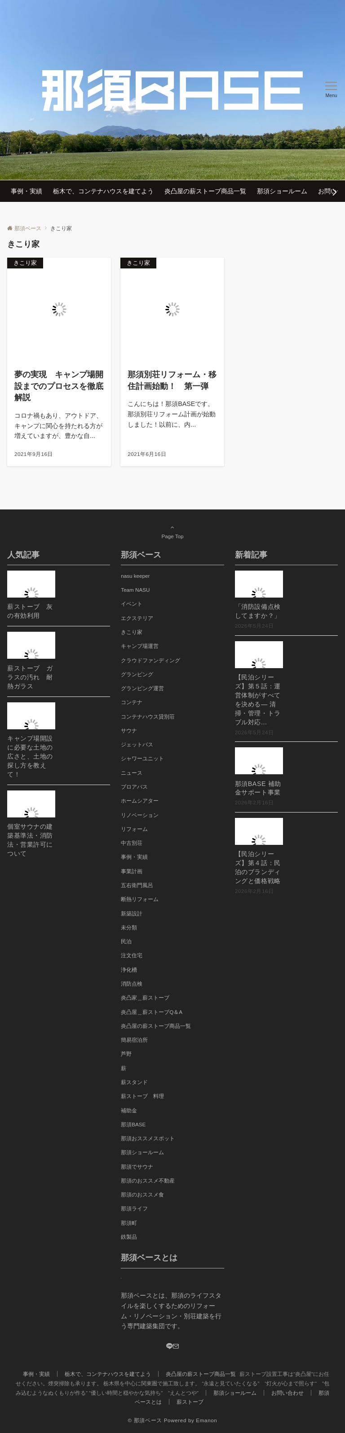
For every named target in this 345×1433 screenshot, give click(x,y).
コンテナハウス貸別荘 (148, 716)
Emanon (206, 1420)
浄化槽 (129, 970)
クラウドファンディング (150, 660)
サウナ (129, 730)
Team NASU (135, 590)
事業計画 (131, 871)
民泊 (126, 941)
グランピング (137, 674)
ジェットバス (137, 744)
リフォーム (134, 829)
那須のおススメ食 (142, 1194)
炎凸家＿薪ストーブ (145, 997)
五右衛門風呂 (137, 885)
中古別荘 (131, 843)
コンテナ (131, 702)
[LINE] (169, 1347)
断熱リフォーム (140, 899)
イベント (131, 604)
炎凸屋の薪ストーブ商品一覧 (156, 1026)
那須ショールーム (142, 1152)
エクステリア (137, 618)
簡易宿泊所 (134, 1040)
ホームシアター (140, 801)
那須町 (129, 1223)
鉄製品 (129, 1237)
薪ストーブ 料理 (142, 1096)
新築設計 (131, 913)
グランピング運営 (142, 688)
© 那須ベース (145, 1420)
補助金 (129, 1110)
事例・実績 (134, 857)
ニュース (131, 773)
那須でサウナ (137, 1167)
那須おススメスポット (148, 1138)
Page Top (172, 531)
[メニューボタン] (331, 90)
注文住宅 (131, 955)
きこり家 (131, 632)
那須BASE (133, 1124)
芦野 (126, 1054)
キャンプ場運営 (140, 646)
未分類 (129, 927)
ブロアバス (134, 787)
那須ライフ (134, 1208)
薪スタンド (134, 1082)
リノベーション (140, 815)
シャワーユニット (142, 758)
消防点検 (131, 984)
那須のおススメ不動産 (148, 1180)
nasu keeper (135, 576)
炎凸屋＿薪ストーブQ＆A (151, 1012)
